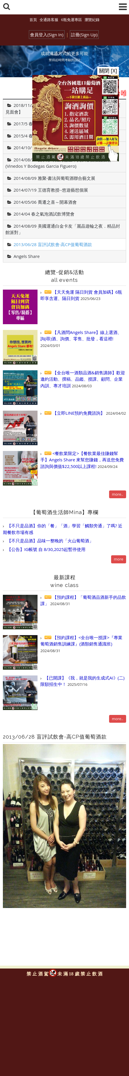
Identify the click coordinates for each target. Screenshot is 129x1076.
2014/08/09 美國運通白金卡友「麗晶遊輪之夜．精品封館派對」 (62, 229)
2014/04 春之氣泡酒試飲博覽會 (44, 214)
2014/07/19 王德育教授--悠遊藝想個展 (51, 190)
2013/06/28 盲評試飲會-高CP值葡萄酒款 (53, 244)
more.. (117, 494)
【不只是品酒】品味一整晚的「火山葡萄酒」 (50, 540)
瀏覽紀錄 (92, 19)
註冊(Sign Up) (84, 34)
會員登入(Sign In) (46, 34)
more (118, 559)
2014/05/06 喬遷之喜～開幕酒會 (45, 202)
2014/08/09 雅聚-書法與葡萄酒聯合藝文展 (54, 178)
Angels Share (27, 256)
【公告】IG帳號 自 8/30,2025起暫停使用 (45, 549)
